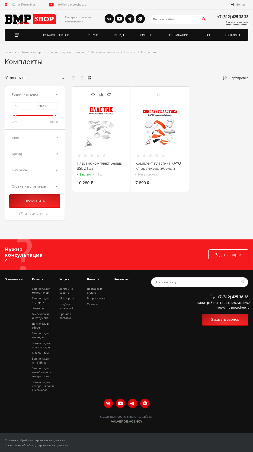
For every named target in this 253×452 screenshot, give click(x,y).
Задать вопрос (228, 254)
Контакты (121, 279)
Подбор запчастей (66, 306)
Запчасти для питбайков (41, 360)
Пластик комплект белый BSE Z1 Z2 (99, 166)
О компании (14, 279)
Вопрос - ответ (97, 298)
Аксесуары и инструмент (40, 316)
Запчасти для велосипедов (41, 345)
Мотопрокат (67, 298)
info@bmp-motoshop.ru (71, 4)
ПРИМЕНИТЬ (35, 201)
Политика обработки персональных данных (35, 440)
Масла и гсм (40, 353)
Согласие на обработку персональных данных (36, 445)
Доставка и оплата (94, 291)
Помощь (93, 279)
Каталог (38, 279)
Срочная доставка (65, 316)
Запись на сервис (66, 291)
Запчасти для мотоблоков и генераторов (41, 372)
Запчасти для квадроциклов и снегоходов (43, 386)
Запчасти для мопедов (41, 335)
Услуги (64, 279)
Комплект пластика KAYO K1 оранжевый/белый (158, 166)
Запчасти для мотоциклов (41, 291)
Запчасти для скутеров (41, 300)
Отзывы (92, 304)
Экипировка (40, 308)
